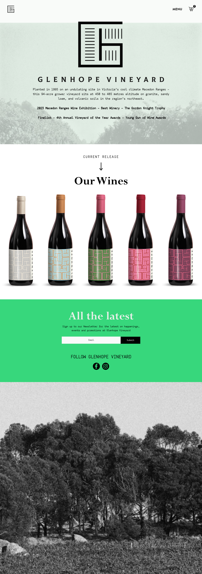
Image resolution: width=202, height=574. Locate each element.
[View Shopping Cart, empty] (191, 9)
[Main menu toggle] (176, 9)
